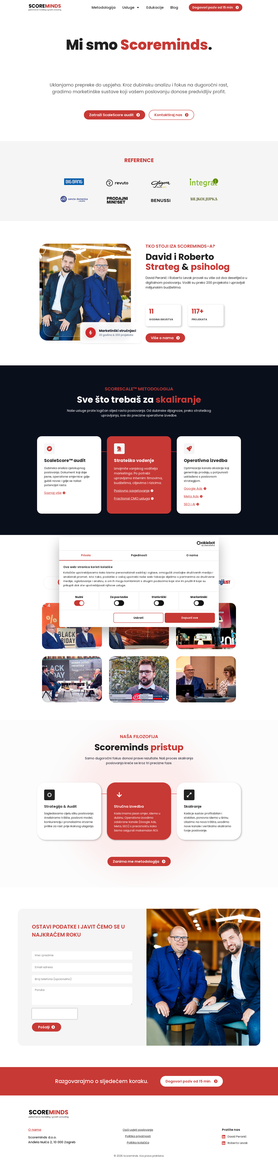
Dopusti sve (189, 617)
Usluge (131, 7)
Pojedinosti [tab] (139, 555)
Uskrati (138, 617)
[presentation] (54, 1013)
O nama (34, 1129)
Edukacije (155, 7)
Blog (174, 7)
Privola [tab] (86, 555)
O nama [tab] (192, 555)
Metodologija (104, 7)
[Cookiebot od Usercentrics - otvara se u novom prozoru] (199, 543)
